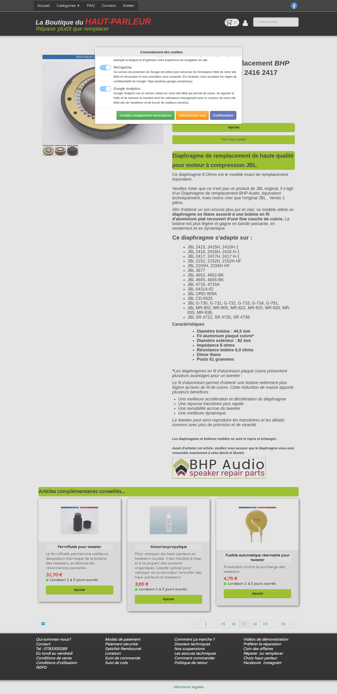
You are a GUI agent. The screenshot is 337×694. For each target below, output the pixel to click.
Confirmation (223, 115)
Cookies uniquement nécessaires (146, 115)
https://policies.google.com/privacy (170, 81)
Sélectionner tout (192, 115)
